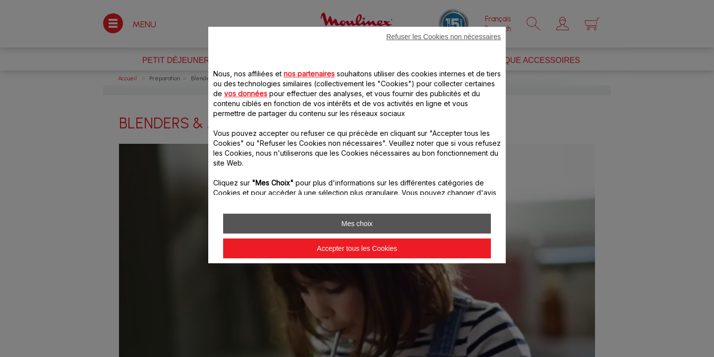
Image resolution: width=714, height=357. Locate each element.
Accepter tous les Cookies (357, 248)
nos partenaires (309, 73)
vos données (245, 93)
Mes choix (356, 224)
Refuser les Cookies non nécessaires (443, 37)
